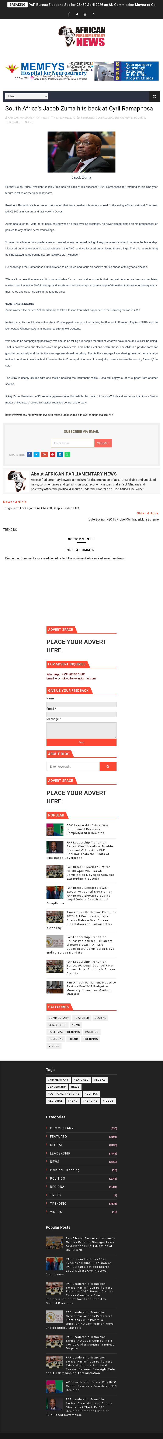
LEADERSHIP (115, 117)
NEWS (128, 117)
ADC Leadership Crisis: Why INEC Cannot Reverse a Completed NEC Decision (88, 829)
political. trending (64, 1031)
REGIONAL (12, 122)
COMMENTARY (59, 1017)
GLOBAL (101, 117)
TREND (73, 1038)
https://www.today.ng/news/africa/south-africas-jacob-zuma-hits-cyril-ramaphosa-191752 (59, 414)
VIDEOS (54, 1045)
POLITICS (139, 117)
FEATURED (87, 117)
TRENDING (26, 122)
